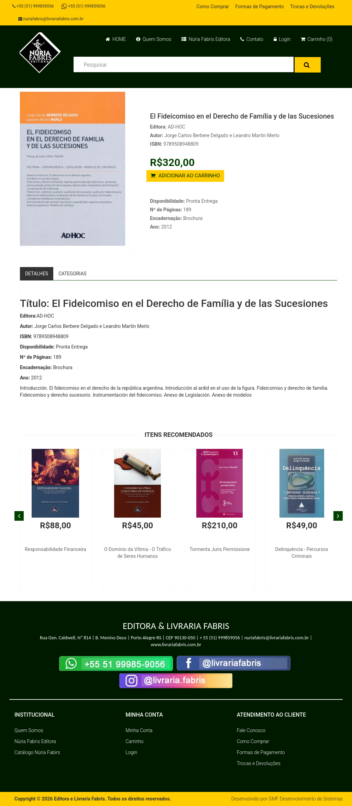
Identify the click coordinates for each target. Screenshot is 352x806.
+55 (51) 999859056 (33, 6)
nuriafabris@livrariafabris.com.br (51, 18)
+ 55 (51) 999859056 (220, 638)
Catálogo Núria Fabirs (37, 752)
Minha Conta (138, 730)
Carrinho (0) (316, 39)
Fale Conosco (251, 730)
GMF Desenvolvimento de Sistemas (305, 799)
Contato (251, 39)
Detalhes (36, 273)
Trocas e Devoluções (312, 6)
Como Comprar (212, 6)
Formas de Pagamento (259, 6)
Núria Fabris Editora (206, 39)
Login (282, 39)
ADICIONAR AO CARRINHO (185, 176)
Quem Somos (153, 39)
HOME (116, 39)
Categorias (73, 273)
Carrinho (134, 741)
